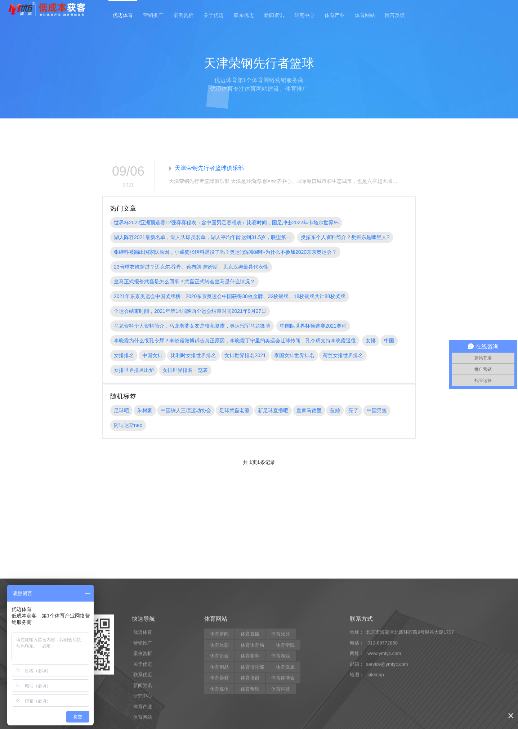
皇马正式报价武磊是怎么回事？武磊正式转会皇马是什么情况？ (184, 281)
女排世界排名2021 (245, 355)
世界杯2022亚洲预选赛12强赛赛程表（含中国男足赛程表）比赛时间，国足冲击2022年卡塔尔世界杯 (226, 222)
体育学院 (285, 720)
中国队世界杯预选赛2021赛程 (313, 326)
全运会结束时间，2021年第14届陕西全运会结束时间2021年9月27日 (190, 311)
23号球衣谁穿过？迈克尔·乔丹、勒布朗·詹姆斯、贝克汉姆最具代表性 (191, 267)
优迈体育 (123, 15)
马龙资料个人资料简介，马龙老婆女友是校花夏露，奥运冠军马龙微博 (192, 326)
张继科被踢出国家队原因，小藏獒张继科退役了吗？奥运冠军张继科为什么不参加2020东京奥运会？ (225, 252)
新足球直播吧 (273, 410)
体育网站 (365, 15)
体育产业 (335, 15)
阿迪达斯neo (128, 425)
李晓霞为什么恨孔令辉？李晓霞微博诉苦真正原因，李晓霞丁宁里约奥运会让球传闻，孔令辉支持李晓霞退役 (235, 340)
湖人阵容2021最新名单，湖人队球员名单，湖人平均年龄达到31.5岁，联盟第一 (202, 237)
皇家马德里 (309, 410)
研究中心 (304, 15)
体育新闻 (219, 709)
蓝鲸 (335, 410)
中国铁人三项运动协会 (186, 410)
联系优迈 (244, 15)
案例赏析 (183, 15)
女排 (371, 340)
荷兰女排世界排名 (343, 355)
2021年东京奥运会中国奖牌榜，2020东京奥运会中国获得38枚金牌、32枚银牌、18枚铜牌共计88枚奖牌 (229, 296)
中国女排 (152, 355)
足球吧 (121, 410)
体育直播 (250, 709)
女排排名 (124, 355)
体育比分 (280, 709)
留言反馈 (395, 15)
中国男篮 (377, 410)
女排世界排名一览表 (185, 370)
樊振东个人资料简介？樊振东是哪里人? (345, 237)
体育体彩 (219, 720)
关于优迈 (214, 15)
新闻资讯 (274, 15)
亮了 (353, 410)
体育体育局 (252, 720)
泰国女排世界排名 (294, 355)
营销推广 (153, 15)
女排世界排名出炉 (134, 370)
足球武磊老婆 (234, 410)
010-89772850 (382, 718)
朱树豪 (144, 410)
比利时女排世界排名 (193, 355)
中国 (389, 340)
